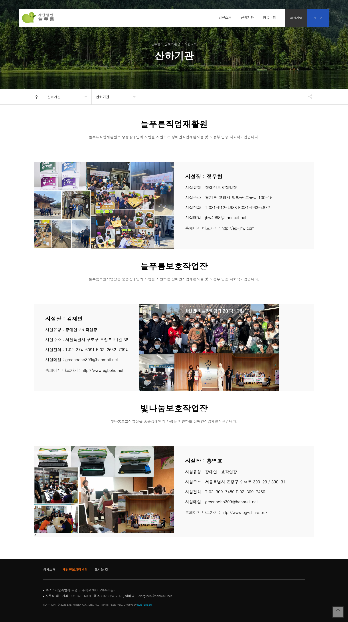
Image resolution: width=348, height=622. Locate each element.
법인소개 (225, 17)
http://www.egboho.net (102, 370)
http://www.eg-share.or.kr (245, 512)
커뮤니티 (269, 17)
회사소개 (49, 569)
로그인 (318, 17)
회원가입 (296, 17)
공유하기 (308, 96)
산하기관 (247, 17)
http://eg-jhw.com (238, 228)
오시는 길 (101, 569)
